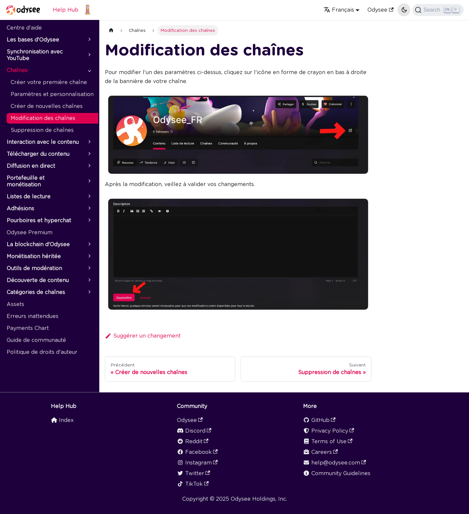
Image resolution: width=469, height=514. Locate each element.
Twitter (193, 473)
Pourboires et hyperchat (39, 220)
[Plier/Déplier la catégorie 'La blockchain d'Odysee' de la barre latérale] (89, 244)
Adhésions (20, 208)
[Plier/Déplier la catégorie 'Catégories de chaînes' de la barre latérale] (89, 292)
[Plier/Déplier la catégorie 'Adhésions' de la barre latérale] (89, 208)
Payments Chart (28, 328)
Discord (194, 431)
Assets (15, 304)
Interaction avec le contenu (43, 142)
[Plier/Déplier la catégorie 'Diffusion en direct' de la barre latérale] (89, 166)
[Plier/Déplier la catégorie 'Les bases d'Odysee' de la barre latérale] (89, 40)
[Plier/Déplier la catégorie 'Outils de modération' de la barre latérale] (89, 268)
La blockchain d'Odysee (38, 244)
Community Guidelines (336, 473)
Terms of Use (327, 441)
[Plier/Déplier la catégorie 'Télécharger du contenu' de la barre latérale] (89, 154)
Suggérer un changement (143, 336)
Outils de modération (34, 268)
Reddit (192, 441)
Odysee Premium (29, 232)
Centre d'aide (24, 28)
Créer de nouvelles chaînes (47, 106)
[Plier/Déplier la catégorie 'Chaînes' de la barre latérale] (89, 70)
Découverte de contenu (38, 280)
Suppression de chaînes (42, 130)
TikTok (193, 484)
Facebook (197, 452)
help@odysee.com (334, 463)
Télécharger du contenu (38, 154)
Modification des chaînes (43, 118)
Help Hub (65, 10)
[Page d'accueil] (111, 30)
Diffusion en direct (31, 166)
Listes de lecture (28, 196)
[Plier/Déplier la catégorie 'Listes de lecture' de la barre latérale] (89, 196)
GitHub (319, 420)
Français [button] (339, 10)
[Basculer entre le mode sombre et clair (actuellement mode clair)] (404, 9)
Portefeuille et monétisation (25, 181)
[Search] (438, 10)
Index (62, 420)
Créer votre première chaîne (49, 82)
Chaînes (17, 70)
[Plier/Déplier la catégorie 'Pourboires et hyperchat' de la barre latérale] (89, 220)
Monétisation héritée (34, 256)
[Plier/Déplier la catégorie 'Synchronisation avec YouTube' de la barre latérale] (89, 55)
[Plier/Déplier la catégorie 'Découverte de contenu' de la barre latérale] (89, 280)
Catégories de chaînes (36, 292)
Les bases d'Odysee (33, 40)
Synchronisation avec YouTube (35, 55)
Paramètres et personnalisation (52, 94)
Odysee (380, 10)
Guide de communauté (36, 340)
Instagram (197, 463)
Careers (320, 452)
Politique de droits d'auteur (42, 352)
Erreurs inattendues (32, 316)
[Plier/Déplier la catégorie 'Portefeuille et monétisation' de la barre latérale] (89, 181)
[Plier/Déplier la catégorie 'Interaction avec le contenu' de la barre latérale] (89, 142)
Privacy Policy (328, 431)
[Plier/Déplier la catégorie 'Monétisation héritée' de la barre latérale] (89, 256)
